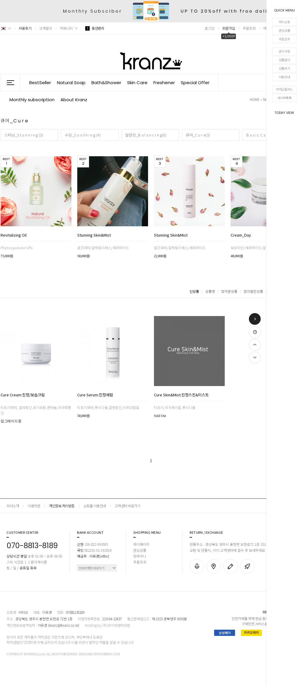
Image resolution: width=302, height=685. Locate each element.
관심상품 (284, 30)
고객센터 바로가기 (127, 505)
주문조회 (284, 38)
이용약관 (34, 505)
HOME (255, 99)
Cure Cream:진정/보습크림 (23, 395)
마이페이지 (141, 544)
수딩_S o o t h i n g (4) (83, 135)
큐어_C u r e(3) (198, 135)
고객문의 (45, 28)
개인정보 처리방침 (62, 505)
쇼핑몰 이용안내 (94, 505)
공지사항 (284, 51)
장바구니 (139, 555)
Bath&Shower (106, 82)
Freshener (164, 82)
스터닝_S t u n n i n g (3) (23, 135)
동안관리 (94, 28)
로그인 (209, 28)
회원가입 (228, 28)
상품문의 (284, 59)
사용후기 (25, 28)
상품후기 (284, 68)
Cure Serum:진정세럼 (95, 395)
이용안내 (284, 76)
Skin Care (137, 82)
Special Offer (195, 82)
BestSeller (40, 82)
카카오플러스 (284, 89)
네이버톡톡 (284, 97)
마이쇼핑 (284, 21)
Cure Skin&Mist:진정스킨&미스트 (181, 395)
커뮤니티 (66, 28)
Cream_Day (241, 235)
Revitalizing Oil (14, 235)
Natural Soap (71, 82)
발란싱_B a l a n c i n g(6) (145, 135)
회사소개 (12, 505)
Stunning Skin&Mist (94, 235)
